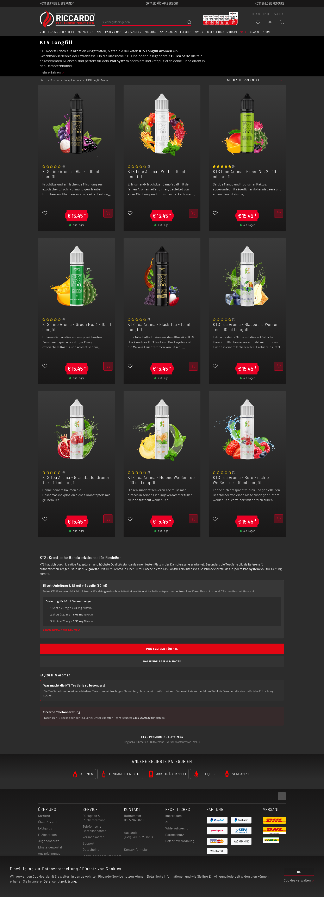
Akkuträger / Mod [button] (109, 32)
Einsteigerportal (50, 847)
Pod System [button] (85, 32)
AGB (168, 822)
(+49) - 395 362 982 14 (139, 837)
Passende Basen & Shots (162, 661)
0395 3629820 (134, 820)
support (267, 14)
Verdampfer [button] (133, 32)
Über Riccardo (48, 822)
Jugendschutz (48, 841)
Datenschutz (174, 834)
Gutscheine (91, 849)
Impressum (173, 815)
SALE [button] (243, 32)
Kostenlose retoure (269, 3)
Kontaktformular (136, 849)
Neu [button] (42, 32)
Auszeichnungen (50, 853)
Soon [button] (266, 32)
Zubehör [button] (150, 32)
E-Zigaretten (47, 834)
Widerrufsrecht (176, 828)
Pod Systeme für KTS (162, 649)
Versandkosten (94, 837)
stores (256, 14)
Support (88, 843)
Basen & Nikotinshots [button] (221, 32)
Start (43, 80)
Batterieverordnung (179, 841)
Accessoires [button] (168, 32)
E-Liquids (45, 828)
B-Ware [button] (255, 32)
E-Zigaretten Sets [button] (61, 32)
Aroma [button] (199, 32)
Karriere (279, 14)
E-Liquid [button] (185, 32)
